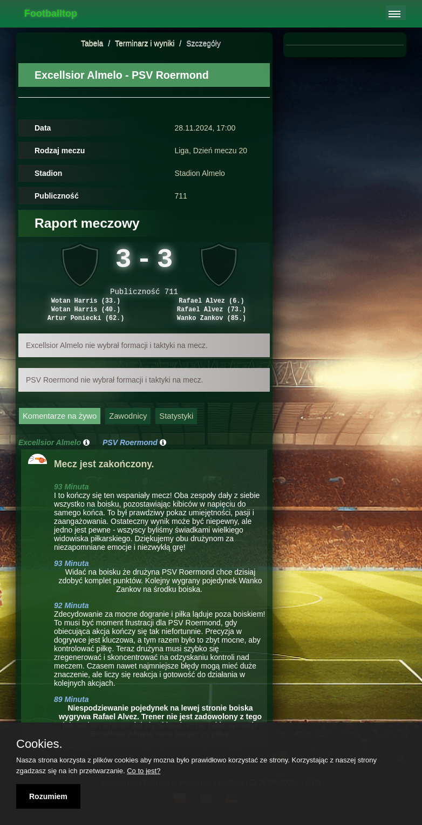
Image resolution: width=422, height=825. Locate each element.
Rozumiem (48, 796)
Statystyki (176, 426)
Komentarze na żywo (60, 426)
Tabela (92, 43)
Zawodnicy (128, 426)
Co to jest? (143, 771)
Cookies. (39, 744)
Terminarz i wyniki (144, 43)
